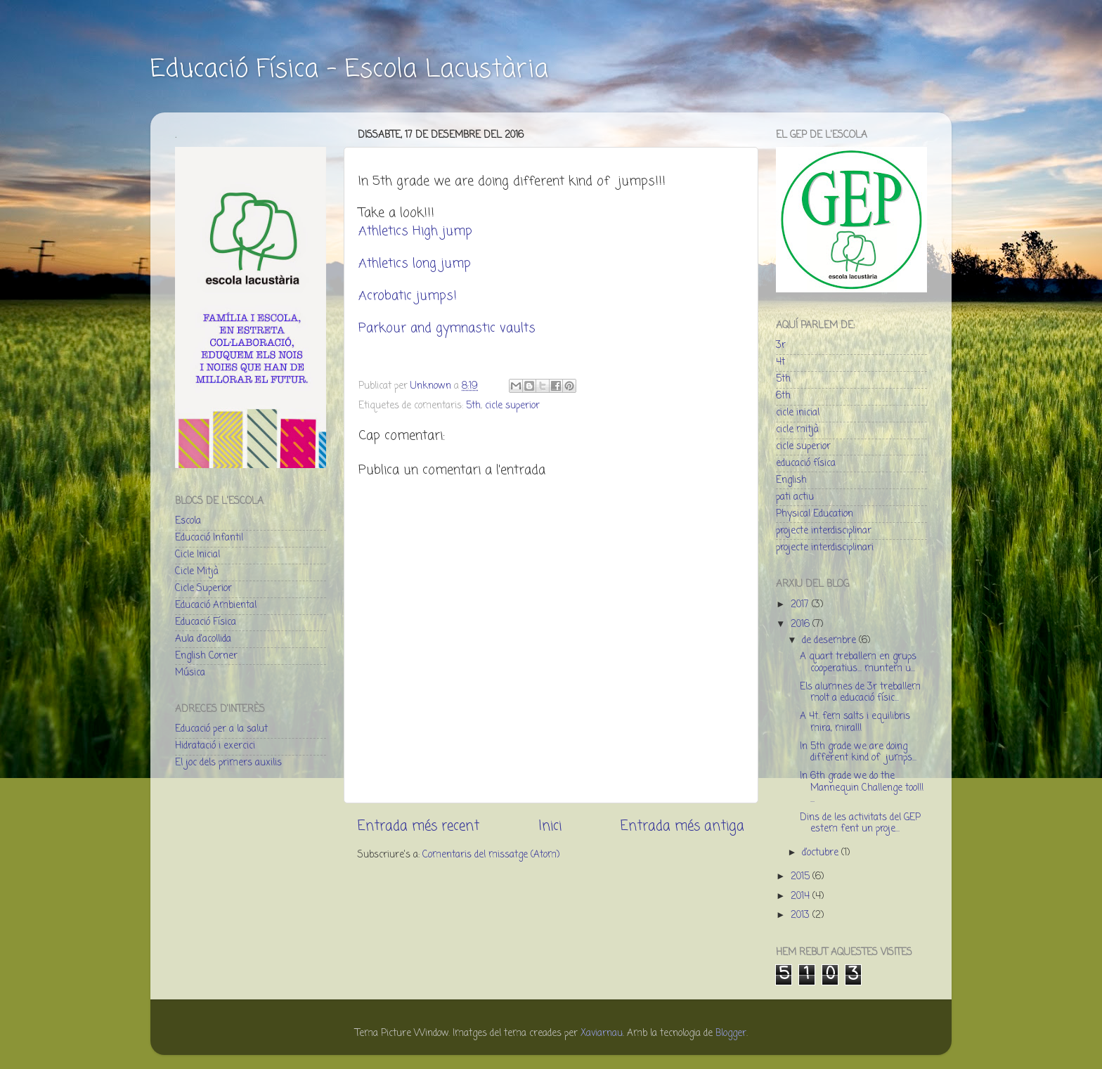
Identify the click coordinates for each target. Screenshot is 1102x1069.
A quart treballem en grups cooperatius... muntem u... (858, 662)
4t (780, 362)
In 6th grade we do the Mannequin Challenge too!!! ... (861, 787)
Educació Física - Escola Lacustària (349, 70)
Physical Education (814, 514)
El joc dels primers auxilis (228, 763)
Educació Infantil (209, 538)
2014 (801, 896)
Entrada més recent (418, 826)
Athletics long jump (414, 263)
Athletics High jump (415, 231)
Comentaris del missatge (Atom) (490, 855)
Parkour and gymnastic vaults (447, 328)
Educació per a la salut (221, 729)
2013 (801, 915)
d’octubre (821, 853)
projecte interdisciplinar (823, 531)
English (791, 480)
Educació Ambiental (216, 605)
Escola (188, 521)
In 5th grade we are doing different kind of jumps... (858, 752)
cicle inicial (797, 413)
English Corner (206, 656)
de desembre (830, 640)
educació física (806, 463)
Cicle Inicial (197, 555)
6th (783, 396)
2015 (801, 876)
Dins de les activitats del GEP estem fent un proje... (860, 823)
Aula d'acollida (203, 639)
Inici (550, 826)
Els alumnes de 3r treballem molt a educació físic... (860, 693)
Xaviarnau (602, 1033)
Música (190, 673)
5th (473, 406)
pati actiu (795, 497)
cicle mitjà (797, 429)
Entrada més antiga (682, 826)
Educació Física (205, 622)
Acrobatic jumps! (407, 296)
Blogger (730, 1033)
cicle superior (512, 406)
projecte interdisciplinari (825, 547)
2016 (801, 624)
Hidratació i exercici (215, 746)
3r (781, 345)
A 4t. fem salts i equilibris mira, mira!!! (855, 722)
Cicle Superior (203, 588)
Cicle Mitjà (197, 571)
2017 (801, 604)
